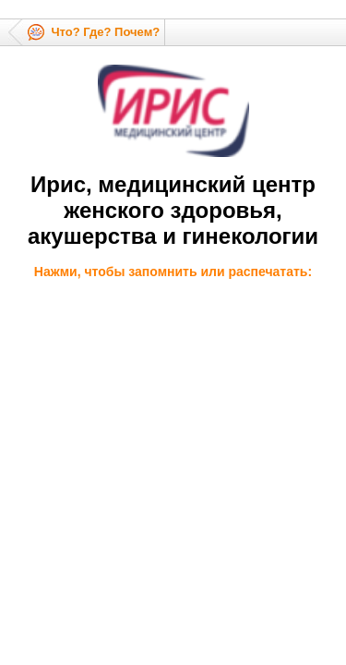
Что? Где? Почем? (105, 32)
